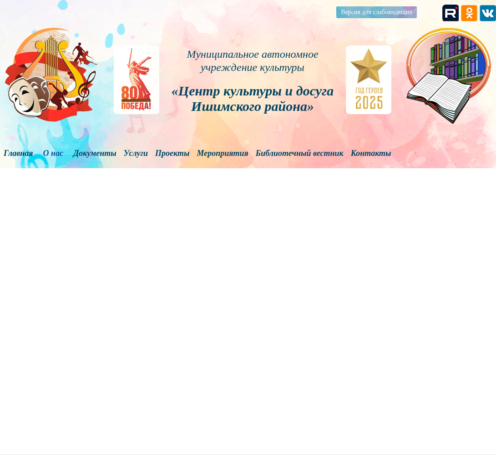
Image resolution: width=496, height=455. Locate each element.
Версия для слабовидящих (376, 12)
